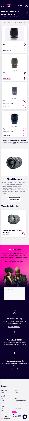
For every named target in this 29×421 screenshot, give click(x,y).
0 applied (7, 22)
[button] (25, 45)
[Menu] (2, 5)
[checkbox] (24, 49)
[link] (9, 5)
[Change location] (6, 418)
